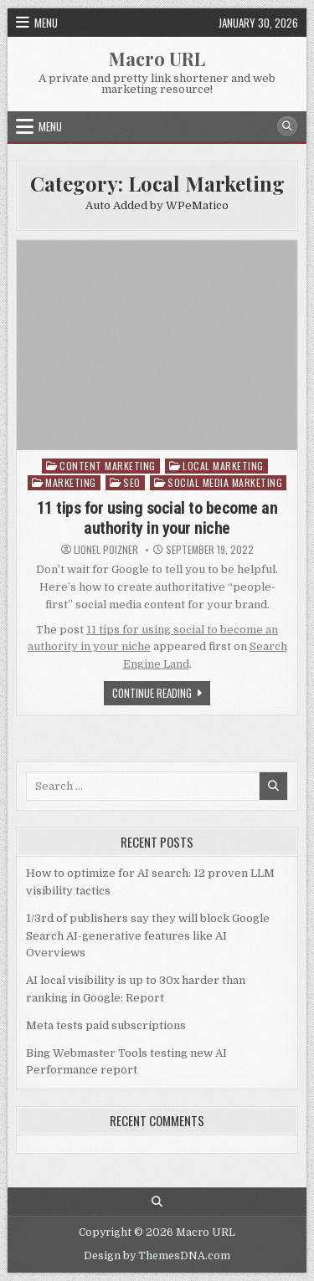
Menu (46, 22)
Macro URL (157, 58)
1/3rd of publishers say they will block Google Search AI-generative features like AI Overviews (148, 936)
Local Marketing (223, 466)
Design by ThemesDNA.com (157, 1256)
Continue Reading (161, 694)
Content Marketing (107, 466)
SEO (132, 482)
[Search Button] (287, 126)
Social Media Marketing (224, 482)
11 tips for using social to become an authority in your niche (157, 518)
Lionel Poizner (106, 550)
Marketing (70, 482)
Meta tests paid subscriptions (106, 1025)
